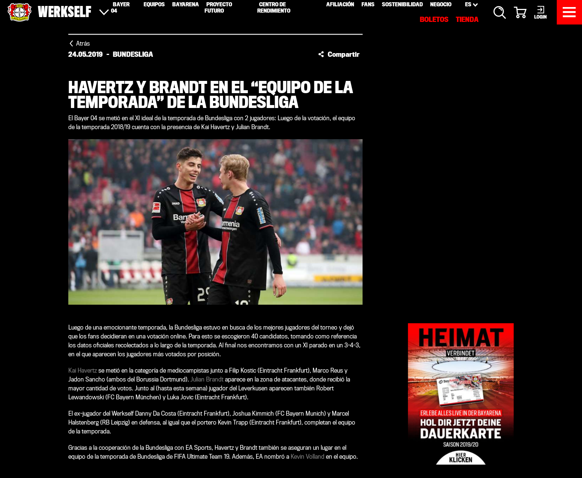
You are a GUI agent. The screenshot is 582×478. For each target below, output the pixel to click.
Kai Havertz (82, 370)
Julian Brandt (206, 379)
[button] (339, 54)
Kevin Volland (307, 456)
